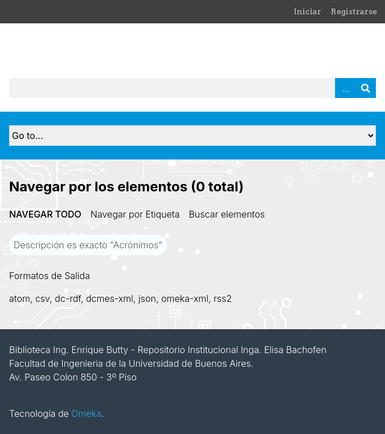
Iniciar (307, 11)
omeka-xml (184, 298)
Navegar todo (45, 214)
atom (19, 298)
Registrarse (354, 11)
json (147, 298)
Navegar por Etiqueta (135, 214)
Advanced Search (345, 88)
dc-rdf (68, 298)
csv (42, 298)
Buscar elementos (227, 214)
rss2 (223, 298)
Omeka (86, 413)
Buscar (365, 88)
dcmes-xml (109, 298)
